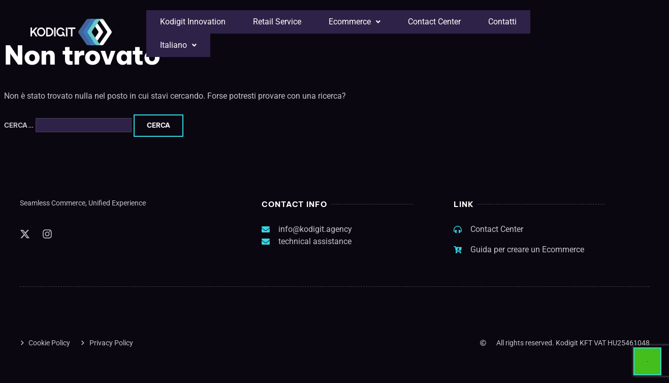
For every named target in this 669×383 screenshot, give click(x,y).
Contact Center (434, 21)
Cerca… (19, 125)
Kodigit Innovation (193, 21)
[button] (354, 22)
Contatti (502, 21)
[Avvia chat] (647, 361)
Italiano (178, 45)
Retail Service (277, 21)
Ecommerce (354, 21)
